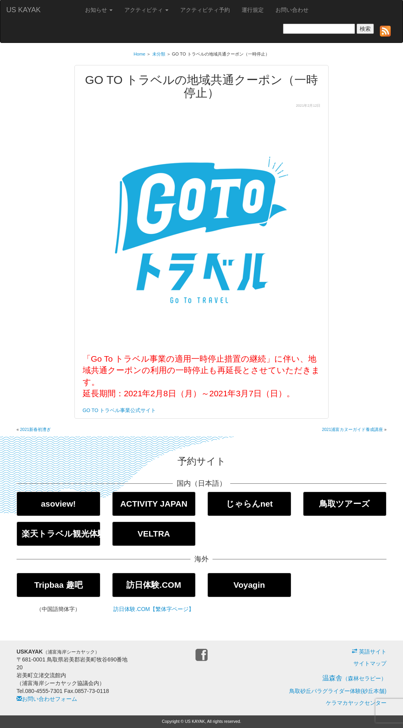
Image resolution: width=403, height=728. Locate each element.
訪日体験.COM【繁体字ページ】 (153, 609)
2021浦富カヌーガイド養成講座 (352, 429)
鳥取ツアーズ (344, 503)
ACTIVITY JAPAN (153, 503)
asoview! (58, 503)
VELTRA (154, 533)
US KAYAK (23, 10)
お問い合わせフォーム (47, 699)
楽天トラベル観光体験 (61, 533)
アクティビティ (146, 10)
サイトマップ (369, 663)
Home (139, 54)
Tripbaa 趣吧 (58, 584)
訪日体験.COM (153, 584)
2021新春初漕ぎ (35, 429)
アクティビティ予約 (205, 10)
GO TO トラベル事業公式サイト (119, 410)
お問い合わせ (292, 10)
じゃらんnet (249, 503)
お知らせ (99, 10)
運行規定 (253, 10)
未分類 (158, 54)
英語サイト (369, 651)
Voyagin (249, 584)
